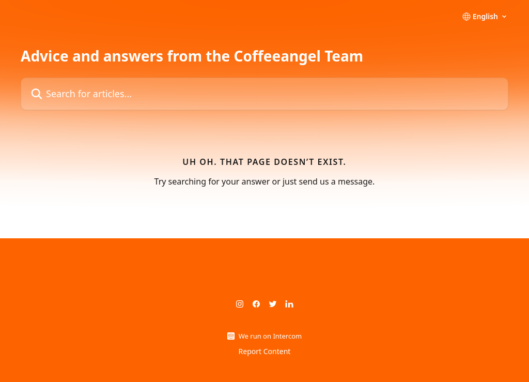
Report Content (265, 351)
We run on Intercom (270, 336)
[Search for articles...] (264, 94)
